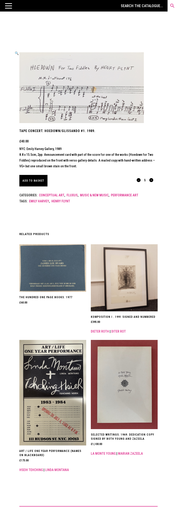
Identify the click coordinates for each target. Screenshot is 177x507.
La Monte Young (103, 453)
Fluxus (72, 195)
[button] (8, 6)
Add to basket (33, 180)
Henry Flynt (60, 201)
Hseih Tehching (31, 470)
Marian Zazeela (130, 453)
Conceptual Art (51, 195)
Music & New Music (94, 195)
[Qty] (145, 179)
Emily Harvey (39, 201)
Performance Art (124, 195)
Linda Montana (57, 470)
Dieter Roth (100, 331)
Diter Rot (118, 331)
